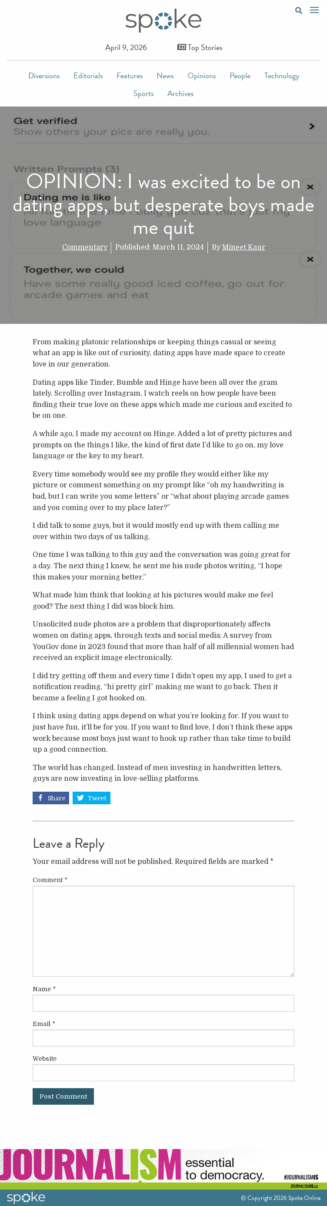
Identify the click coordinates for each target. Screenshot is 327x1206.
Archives (180, 93)
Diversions (44, 75)
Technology (281, 75)
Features (130, 75)
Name (44, 989)
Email (44, 1023)
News (165, 75)
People (240, 75)
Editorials (88, 75)
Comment (50, 879)
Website (45, 1058)
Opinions (201, 75)
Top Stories (199, 47)
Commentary (84, 247)
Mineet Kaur (243, 247)
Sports (143, 93)
